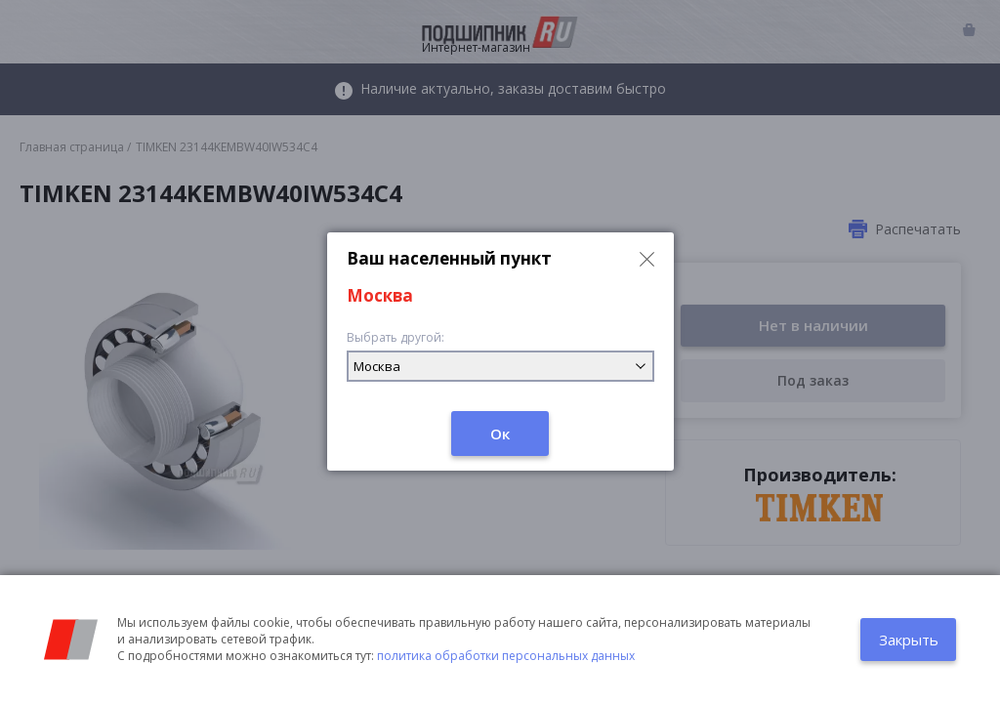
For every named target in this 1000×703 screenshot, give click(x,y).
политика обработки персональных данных (506, 655)
